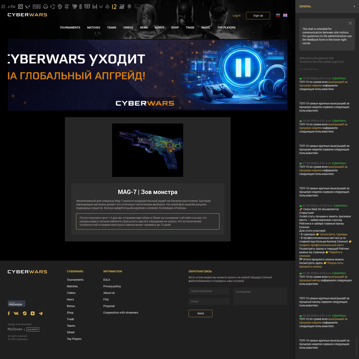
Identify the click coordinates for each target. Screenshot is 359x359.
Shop (175, 27)
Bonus (159, 27)
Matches (93, 27)
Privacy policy (112, 286)
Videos (128, 27)
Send (200, 313)
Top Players (226, 27)
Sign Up (258, 15)
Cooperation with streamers (120, 312)
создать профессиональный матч (321, 245)
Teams (111, 27)
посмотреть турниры (333, 234)
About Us (109, 293)
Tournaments (70, 27)
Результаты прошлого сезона (321, 264)
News (144, 27)
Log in (237, 15)
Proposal (109, 306)
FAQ (106, 299)
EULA (106, 280)
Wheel (205, 27)
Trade (190, 27)
